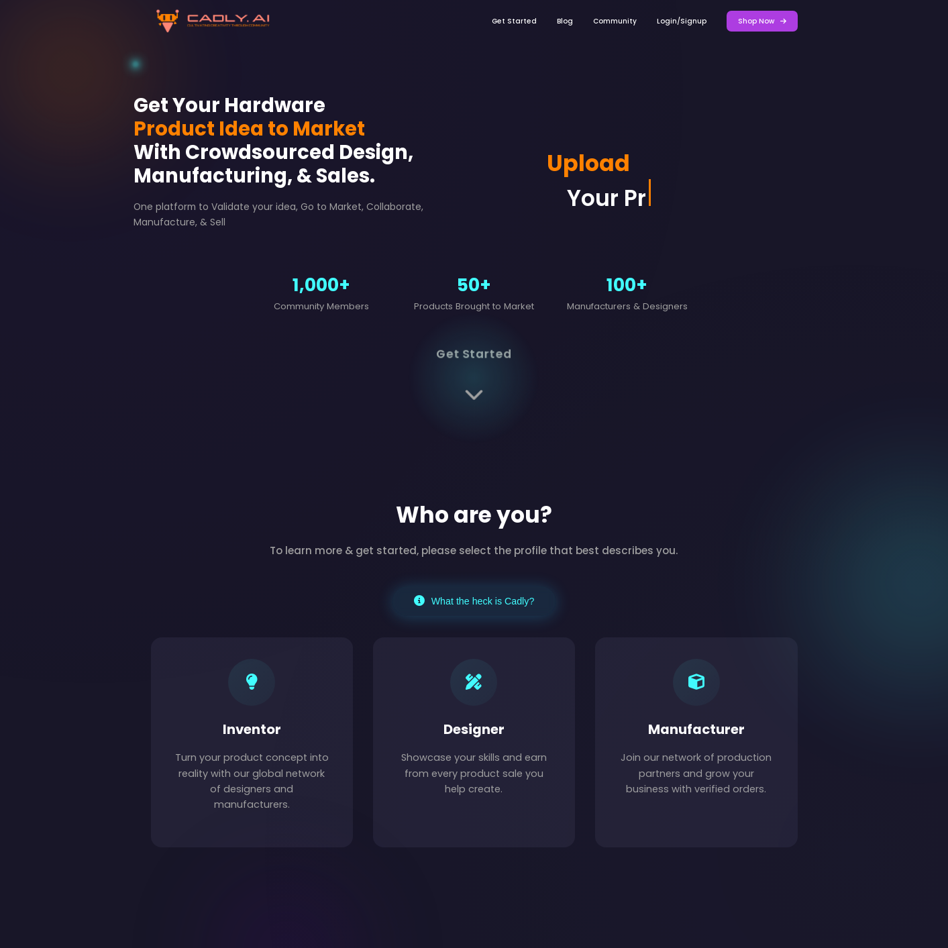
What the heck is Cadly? (474, 601)
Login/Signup (681, 21)
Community (615, 21)
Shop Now (762, 21)
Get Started (514, 21)
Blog (565, 21)
